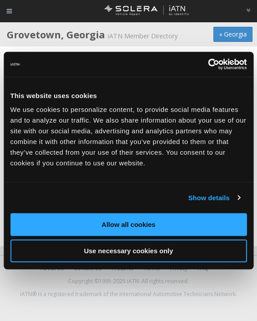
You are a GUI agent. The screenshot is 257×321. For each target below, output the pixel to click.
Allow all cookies (128, 224)
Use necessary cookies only (128, 251)
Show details (209, 198)
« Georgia (233, 34)
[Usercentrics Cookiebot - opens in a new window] (208, 64)
